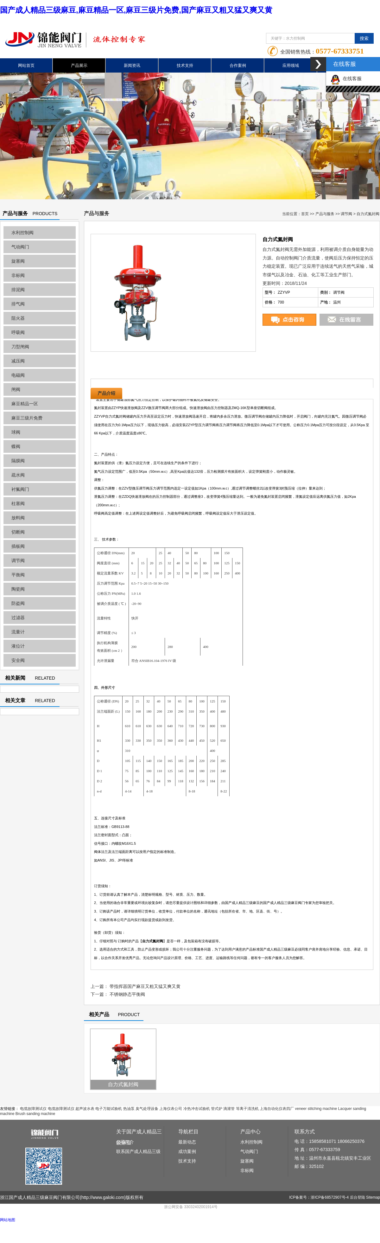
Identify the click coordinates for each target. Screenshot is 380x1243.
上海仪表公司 (170, 1108)
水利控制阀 (22, 232)
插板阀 (18, 546)
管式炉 (216, 1108)
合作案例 (238, 65)
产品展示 (79, 65)
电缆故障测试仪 (33, 1108)
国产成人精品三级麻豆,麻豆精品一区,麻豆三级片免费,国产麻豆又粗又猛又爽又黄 (136, 10)
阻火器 (18, 318)
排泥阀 (18, 289)
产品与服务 (324, 214)
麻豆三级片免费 (26, 417)
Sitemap (373, 1197)
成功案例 (187, 1151)
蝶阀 (15, 446)
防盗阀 (18, 603)
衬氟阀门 (20, 489)
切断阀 (18, 532)
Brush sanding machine (35, 1114)
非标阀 (18, 275)
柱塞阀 (18, 503)
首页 (305, 214)
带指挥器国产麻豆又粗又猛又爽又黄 (145, 986)
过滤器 (18, 617)
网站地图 (7, 1220)
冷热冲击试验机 (196, 1108)
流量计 (18, 631)
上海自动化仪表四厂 (277, 1108)
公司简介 (125, 1141)
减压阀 (18, 360)
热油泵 (129, 1108)
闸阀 (15, 389)
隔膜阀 (18, 460)
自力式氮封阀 (123, 1084)
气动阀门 (20, 246)
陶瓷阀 (18, 589)
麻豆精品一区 (24, 403)
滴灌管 (229, 1108)
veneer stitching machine (316, 1108)
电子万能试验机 (108, 1108)
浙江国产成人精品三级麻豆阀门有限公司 (40, 1197)
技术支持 (185, 65)
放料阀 (18, 517)
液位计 (18, 646)
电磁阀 (18, 375)
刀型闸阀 (20, 346)
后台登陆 (357, 1197)
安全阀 (18, 660)
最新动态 (187, 1141)
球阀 (15, 432)
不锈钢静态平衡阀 (127, 994)
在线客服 (346, 78)
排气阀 (18, 303)
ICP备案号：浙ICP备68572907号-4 (319, 1197)
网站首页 (26, 65)
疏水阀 (18, 474)
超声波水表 (84, 1108)
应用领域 (290, 65)
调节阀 (18, 560)
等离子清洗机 (247, 1108)
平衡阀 (18, 574)
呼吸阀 (18, 332)
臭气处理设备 (147, 1108)
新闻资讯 (132, 65)
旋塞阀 (18, 261)
